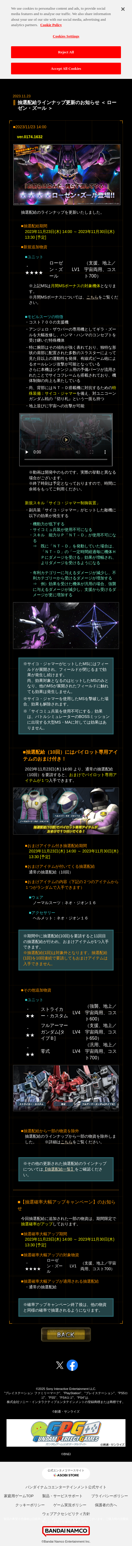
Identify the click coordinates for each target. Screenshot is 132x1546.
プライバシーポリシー (109, 1496)
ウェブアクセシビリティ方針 (66, 1514)
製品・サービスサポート (62, 1496)
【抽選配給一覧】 (59, 1169)
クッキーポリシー (30, 1505)
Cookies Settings (66, 33)
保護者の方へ (106, 1505)
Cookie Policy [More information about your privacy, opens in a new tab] (51, 22)
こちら (92, 297)
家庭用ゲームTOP (19, 1496)
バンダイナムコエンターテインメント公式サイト (66, 1487)
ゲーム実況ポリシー (69, 1505)
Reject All (66, 49)
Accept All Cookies (66, 66)
